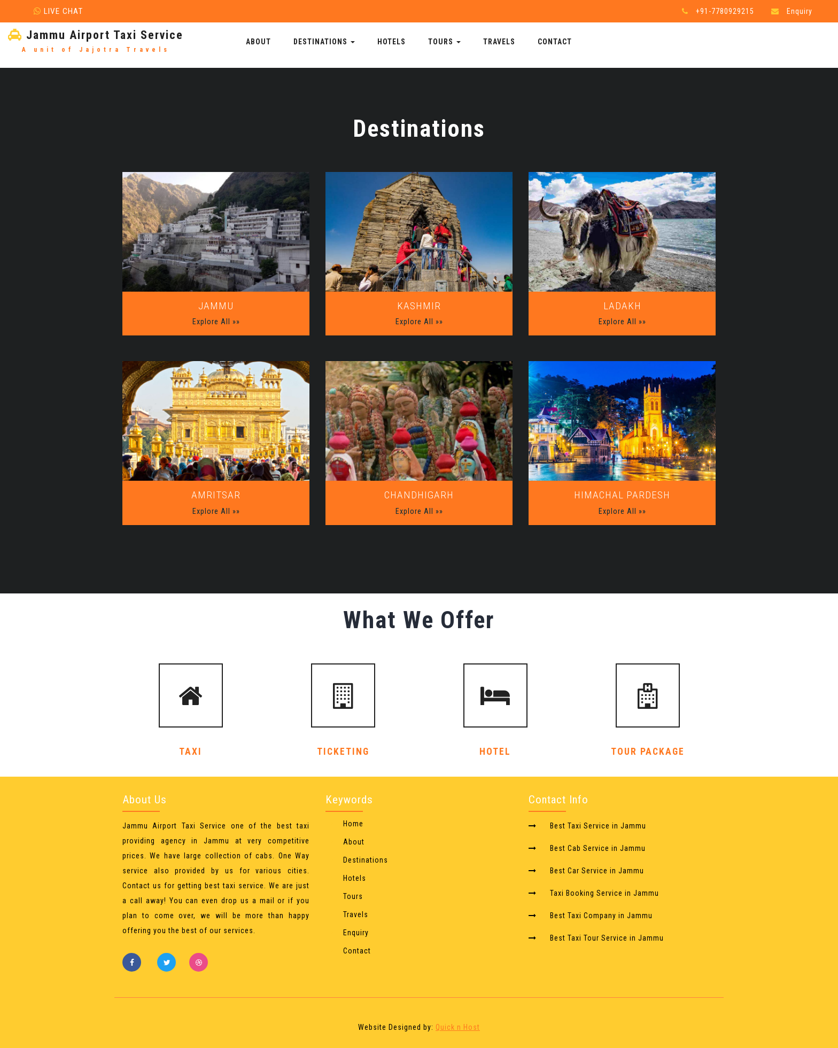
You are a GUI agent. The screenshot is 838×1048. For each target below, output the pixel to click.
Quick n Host (458, 1027)
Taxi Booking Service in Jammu (604, 893)
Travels (499, 41)
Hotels (391, 41)
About (258, 41)
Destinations (324, 41)
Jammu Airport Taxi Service (95, 42)
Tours (444, 41)
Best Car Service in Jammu (597, 870)
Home (353, 823)
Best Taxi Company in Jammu (601, 915)
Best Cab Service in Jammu (598, 848)
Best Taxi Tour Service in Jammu (607, 938)
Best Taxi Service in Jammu (598, 826)
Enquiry (799, 11)
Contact (555, 41)
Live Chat (58, 11)
